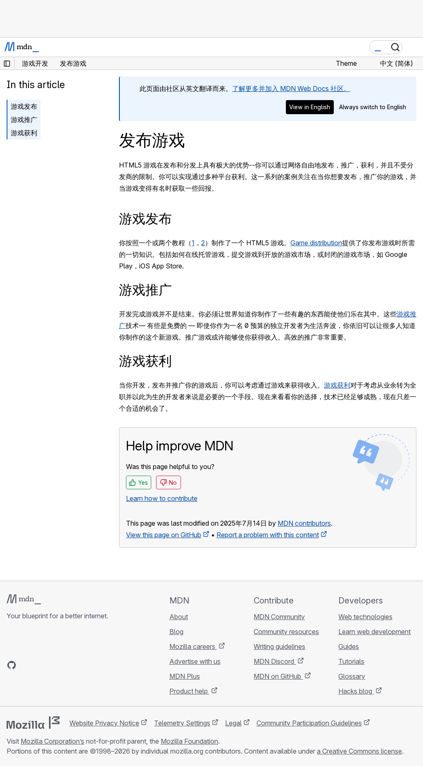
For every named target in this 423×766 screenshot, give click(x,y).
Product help (189, 691)
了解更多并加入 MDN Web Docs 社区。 (291, 88)
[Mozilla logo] (33, 722)
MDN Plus (184, 676)
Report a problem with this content (267, 535)
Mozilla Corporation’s (52, 741)
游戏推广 (24, 119)
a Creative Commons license (359, 751)
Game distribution (316, 243)
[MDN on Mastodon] (56, 665)
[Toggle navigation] (413, 47)
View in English (309, 106)
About (178, 617)
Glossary (351, 676)
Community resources (286, 631)
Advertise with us (195, 661)
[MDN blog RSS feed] (71, 665)
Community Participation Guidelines (309, 723)
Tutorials (351, 661)
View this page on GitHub (163, 535)
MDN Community (279, 617)
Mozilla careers (193, 646)
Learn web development (374, 631)
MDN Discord (275, 661)
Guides (348, 646)
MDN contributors (304, 523)
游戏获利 (24, 133)
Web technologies (365, 617)
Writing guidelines (279, 646)
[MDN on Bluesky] (26, 665)
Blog (176, 631)
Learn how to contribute (161, 498)
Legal (233, 723)
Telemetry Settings (182, 723)
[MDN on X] (41, 665)
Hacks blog (356, 691)
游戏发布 (24, 106)
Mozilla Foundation (189, 741)
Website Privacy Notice (104, 723)
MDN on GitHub (278, 676)
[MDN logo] (24, 599)
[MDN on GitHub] (12, 665)
